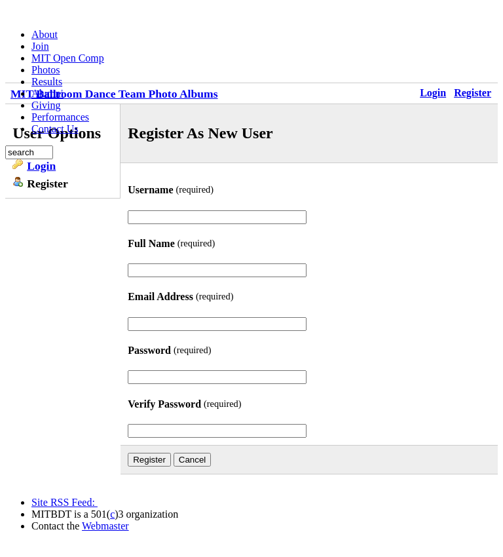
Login (41, 165)
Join (40, 46)
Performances (60, 117)
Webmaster (105, 525)
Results (46, 81)
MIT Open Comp (67, 58)
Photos (45, 69)
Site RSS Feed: (64, 502)
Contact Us (55, 128)
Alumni (47, 93)
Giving (45, 105)
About (44, 34)
